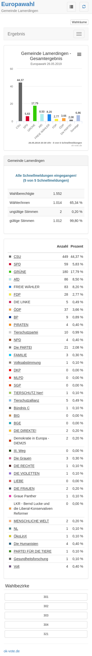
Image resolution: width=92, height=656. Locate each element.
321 (45, 634)
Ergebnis (16, 33)
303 (45, 615)
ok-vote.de (12, 651)
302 (45, 606)
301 (45, 597)
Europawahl (18, 4)
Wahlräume (79, 22)
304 (45, 624)
